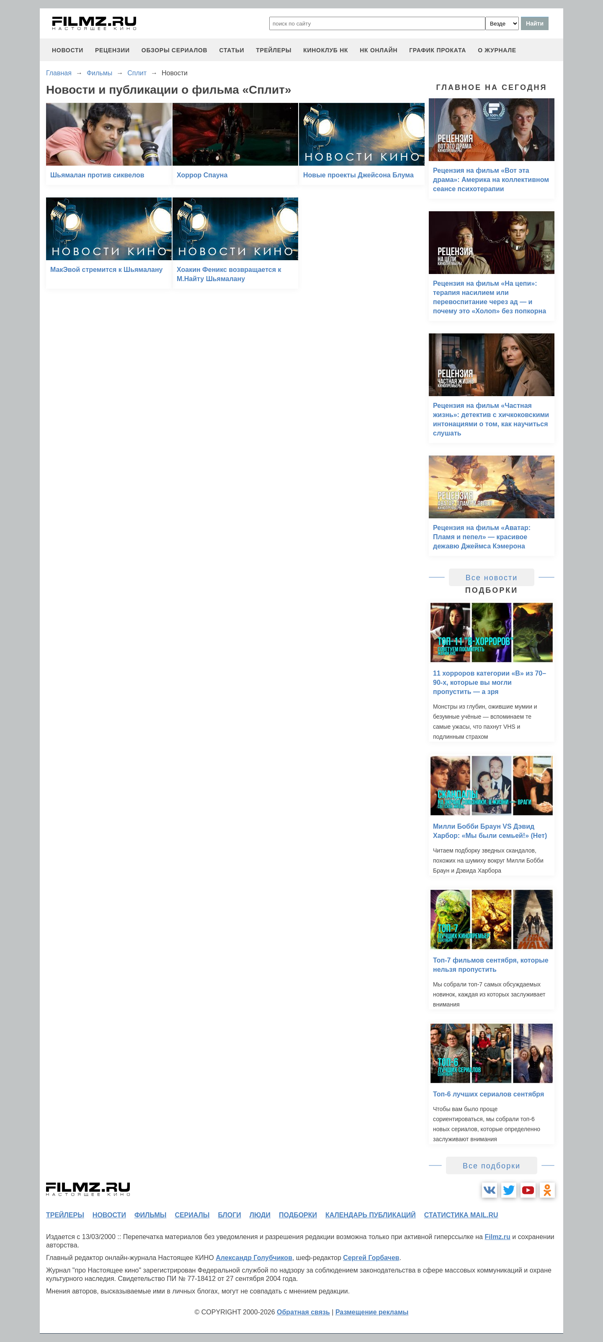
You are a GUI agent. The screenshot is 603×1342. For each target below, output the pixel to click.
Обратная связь (303, 1312)
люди (260, 1215)
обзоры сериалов (175, 50)
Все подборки (492, 1166)
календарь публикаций (370, 1215)
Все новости (492, 578)
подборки (298, 1215)
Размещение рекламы (372, 1312)
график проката (437, 50)
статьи (231, 50)
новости (67, 50)
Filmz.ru (497, 1236)
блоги (229, 1215)
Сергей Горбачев (371, 1257)
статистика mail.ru (461, 1215)
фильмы (150, 1215)
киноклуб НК (325, 50)
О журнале (497, 50)
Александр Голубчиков (254, 1257)
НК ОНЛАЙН (378, 50)
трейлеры (273, 50)
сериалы (192, 1215)
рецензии (112, 50)
